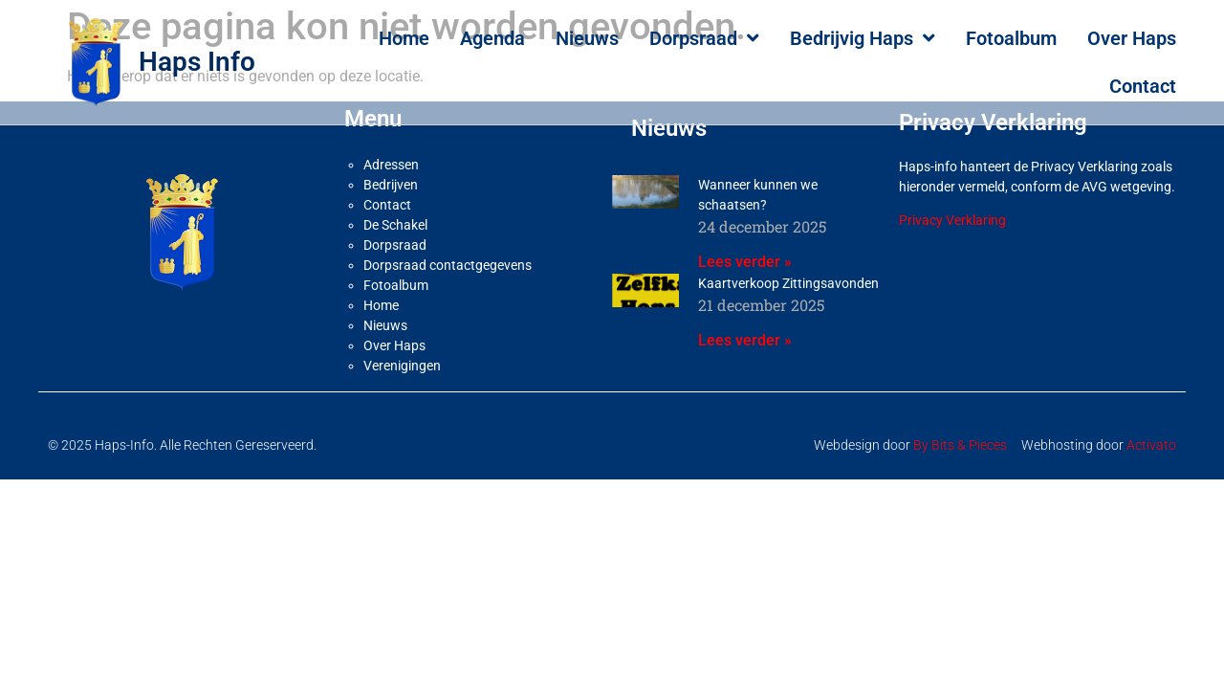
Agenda (492, 38)
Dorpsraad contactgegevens (447, 256)
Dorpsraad (704, 38)
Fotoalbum (1011, 38)
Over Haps (1131, 38)
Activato (1151, 436)
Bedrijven (390, 176)
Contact (1142, 86)
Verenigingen (402, 357)
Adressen (391, 156)
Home (404, 38)
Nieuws (587, 38)
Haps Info (197, 62)
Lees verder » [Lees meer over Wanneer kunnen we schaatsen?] (745, 253)
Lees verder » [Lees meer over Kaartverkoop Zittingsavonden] (745, 331)
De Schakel (395, 216)
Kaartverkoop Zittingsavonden (788, 274)
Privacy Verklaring (952, 211)
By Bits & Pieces (960, 436)
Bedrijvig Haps (862, 38)
